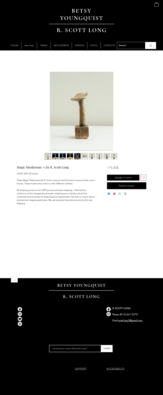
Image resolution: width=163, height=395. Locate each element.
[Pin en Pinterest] (114, 193)
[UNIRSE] (107, 348)
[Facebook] (20, 309)
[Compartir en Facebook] (109, 193)
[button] (157, 4)
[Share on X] (125, 193)
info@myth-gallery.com (35, 315)
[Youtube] (20, 319)
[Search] (129, 45)
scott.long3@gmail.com (130, 320)
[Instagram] (20, 314)
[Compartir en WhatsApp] (120, 193)
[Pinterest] (20, 324)
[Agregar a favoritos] (143, 178)
